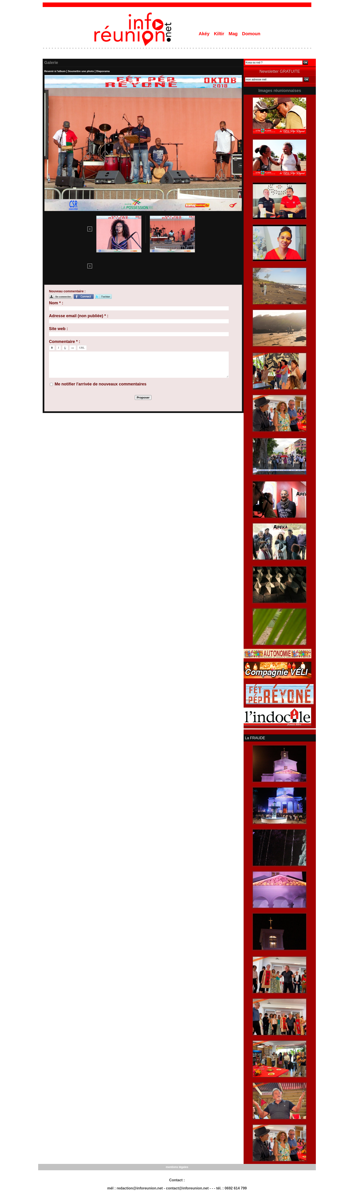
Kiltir (219, 33)
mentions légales (177, 1166)
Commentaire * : (64, 305)
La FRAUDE (255, 738)
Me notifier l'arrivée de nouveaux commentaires (100, 347)
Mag (234, 33)
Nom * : (56, 266)
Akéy (205, 33)
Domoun (251, 33)
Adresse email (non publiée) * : (78, 279)
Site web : (58, 292)
